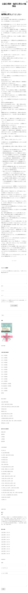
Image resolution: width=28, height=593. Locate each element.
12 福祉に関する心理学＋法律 (7, 478)
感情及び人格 (3, 411)
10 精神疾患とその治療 (5, 473)
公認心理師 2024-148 (5, 546)
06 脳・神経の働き (4, 464)
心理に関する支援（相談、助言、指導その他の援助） (11, 420)
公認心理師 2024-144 (5, 541)
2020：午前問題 (4, 374)
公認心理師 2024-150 (5, 534)
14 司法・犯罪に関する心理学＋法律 (8, 483)
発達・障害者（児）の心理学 (7, 415)
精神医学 (3, 434)
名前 (2, 285)
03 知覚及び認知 (4, 457)
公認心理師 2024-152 (5, 544)
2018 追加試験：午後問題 (6, 385)
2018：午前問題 (4, 388)
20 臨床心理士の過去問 (5, 497)
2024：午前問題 (4, 355)
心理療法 (3, 439)
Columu (15, 260)
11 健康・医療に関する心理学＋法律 (8, 476)
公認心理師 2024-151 (5, 537)
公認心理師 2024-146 (5, 553)
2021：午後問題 (4, 371)
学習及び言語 (3, 408)
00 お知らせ (3, 450)
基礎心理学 (3, 431)
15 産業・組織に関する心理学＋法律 (8, 485)
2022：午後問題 (4, 367)
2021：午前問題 (4, 369)
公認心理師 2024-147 (5, 551)
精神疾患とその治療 (5, 423)
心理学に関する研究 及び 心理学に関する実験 (10, 406)
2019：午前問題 (4, 378)
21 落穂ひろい (4, 499)
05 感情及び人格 (4, 462)
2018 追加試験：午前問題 (6, 383)
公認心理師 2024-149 (5, 548)
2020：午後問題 (4, 376)
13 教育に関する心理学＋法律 (7, 480)
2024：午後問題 (4, 357)
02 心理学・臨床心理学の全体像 (7, 455)
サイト (2, 295)
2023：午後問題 (4, 362)
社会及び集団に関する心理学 (7, 413)
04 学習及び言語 (4, 459)
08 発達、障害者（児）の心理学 (7, 469)
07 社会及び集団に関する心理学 (7, 466)
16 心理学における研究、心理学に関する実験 (10, 487)
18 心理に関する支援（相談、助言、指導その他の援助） (12, 492)
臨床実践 (3, 441)
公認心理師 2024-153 (5, 539)
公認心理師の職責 (4, 401)
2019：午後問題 (4, 381)
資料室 (2, 392)
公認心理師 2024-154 (5, 532)
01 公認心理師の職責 (5, 452)
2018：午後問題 (4, 390)
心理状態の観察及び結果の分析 (7, 418)
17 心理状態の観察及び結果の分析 (7, 490)
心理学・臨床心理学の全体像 (7, 404)
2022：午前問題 (4, 364)
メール (2, 290)
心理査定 (3, 436)
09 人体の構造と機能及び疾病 (7, 471)
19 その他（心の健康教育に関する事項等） (9, 494)
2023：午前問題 (4, 360)
